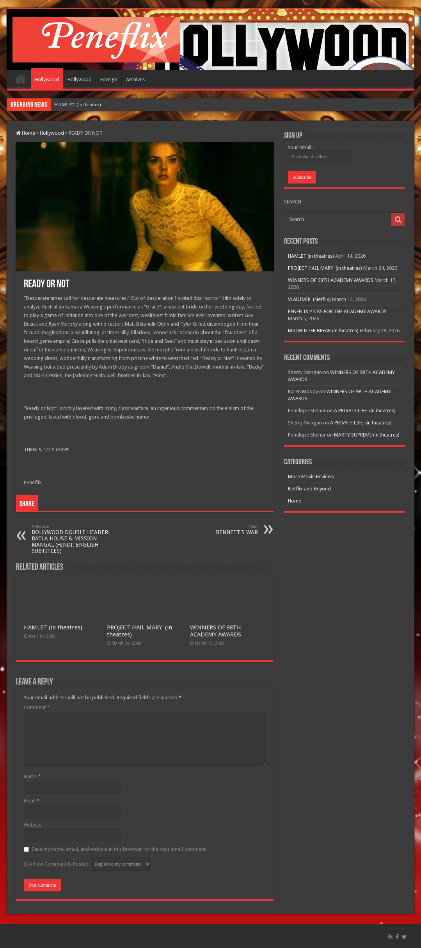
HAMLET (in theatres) (77, 104)
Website (33, 825)
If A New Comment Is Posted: (87, 864)
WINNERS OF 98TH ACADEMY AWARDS (215, 631)
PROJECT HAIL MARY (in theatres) (325, 268)
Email (31, 801)
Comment (37, 707)
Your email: (300, 147)
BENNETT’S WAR (218, 529)
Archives (135, 79)
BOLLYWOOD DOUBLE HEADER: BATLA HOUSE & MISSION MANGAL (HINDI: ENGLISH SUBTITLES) (72, 539)
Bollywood (80, 79)
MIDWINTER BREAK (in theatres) (323, 330)
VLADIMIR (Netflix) (309, 299)
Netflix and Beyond (309, 489)
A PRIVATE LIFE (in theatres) (365, 410)
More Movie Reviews (311, 476)
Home (21, 78)
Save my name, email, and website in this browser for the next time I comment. (119, 849)
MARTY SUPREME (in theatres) (367, 435)
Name (32, 776)
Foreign (108, 79)
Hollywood (47, 79)
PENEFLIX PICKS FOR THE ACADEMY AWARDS (337, 311)
